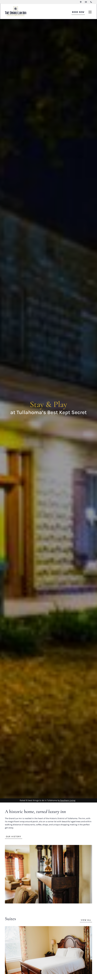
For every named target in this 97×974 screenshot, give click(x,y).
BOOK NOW (78, 12)
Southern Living (67, 800)
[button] (89, 12)
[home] (15, 12)
